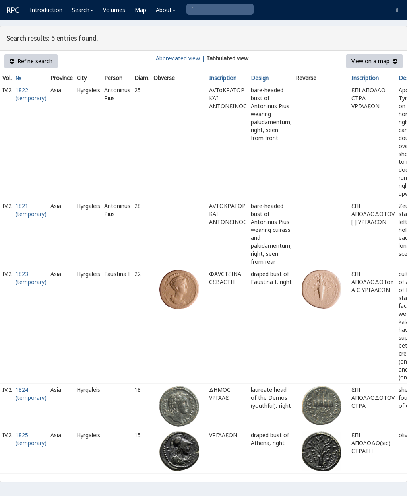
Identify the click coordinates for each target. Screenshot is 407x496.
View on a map (374, 61)
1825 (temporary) (31, 439)
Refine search (31, 61)
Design (260, 78)
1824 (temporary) (31, 393)
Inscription (222, 78)
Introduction (46, 10)
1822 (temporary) (31, 94)
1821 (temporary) (31, 210)
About (166, 10)
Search (82, 10)
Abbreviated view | (180, 58)
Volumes (114, 10)
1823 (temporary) (31, 278)
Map (140, 10)
